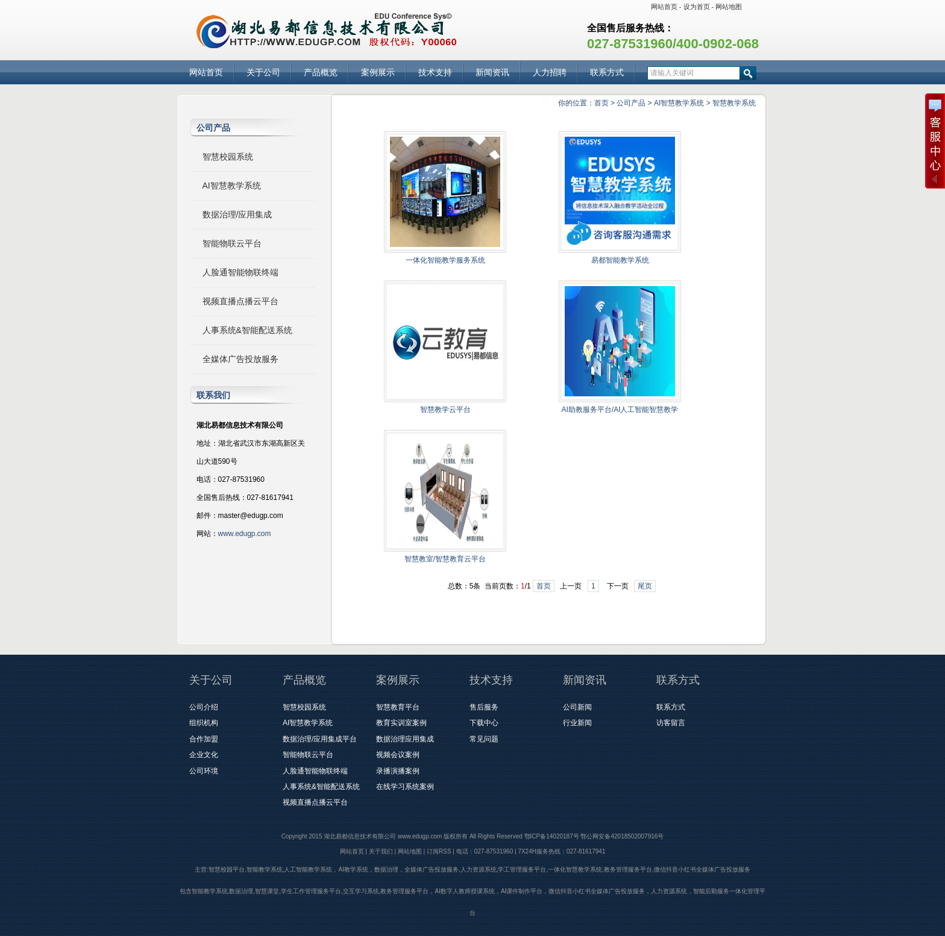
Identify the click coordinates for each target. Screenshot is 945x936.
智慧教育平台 (397, 707)
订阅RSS (439, 851)
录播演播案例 (397, 771)
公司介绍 (203, 707)
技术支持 (435, 72)
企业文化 (203, 754)
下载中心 (483, 723)
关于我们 (381, 851)
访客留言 (670, 723)
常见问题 (483, 739)
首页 (601, 103)
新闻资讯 (492, 72)
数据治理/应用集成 (237, 214)
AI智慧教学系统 (679, 103)
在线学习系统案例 (405, 786)
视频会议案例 (397, 754)
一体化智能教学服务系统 (445, 260)
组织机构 (203, 723)
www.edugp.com (244, 533)
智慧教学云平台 (445, 409)
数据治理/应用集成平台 (320, 739)
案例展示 (378, 72)
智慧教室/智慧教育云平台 (445, 559)
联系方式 (607, 72)
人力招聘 (550, 72)
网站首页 (664, 6)
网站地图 (728, 6)
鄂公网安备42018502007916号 (622, 836)
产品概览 (321, 72)
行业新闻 (577, 723)
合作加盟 (203, 739)
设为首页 (696, 6)
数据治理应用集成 (405, 739)
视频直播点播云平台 (240, 301)
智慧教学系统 (734, 103)
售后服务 (483, 707)
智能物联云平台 (232, 243)
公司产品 (631, 103)
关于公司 (263, 72)
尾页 (645, 586)
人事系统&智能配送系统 (247, 330)
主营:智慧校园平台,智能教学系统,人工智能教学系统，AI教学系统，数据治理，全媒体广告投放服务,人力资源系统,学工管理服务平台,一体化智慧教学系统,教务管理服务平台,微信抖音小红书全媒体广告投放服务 (472, 869)
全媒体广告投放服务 (240, 359)
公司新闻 (577, 707)
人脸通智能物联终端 (240, 272)
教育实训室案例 (401, 723)
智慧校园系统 (227, 156)
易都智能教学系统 (620, 260)
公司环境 (203, 771)
